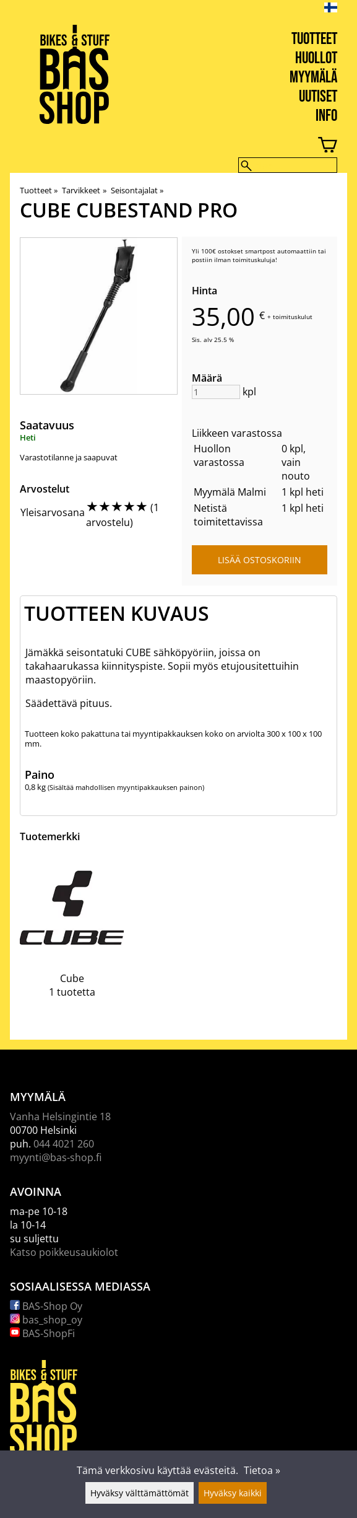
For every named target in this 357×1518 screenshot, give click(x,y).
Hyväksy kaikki (233, 1493)
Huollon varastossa (219, 455)
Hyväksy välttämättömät (139, 1493)
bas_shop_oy (46, 1320)
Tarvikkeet (84, 190)
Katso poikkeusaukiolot (64, 1252)
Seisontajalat (137, 190)
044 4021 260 (63, 1144)
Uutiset (318, 97)
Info (326, 116)
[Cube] (72, 936)
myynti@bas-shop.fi (55, 1157)
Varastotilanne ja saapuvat (69, 457)
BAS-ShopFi (42, 1333)
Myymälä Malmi (230, 492)
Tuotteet (314, 39)
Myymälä (313, 77)
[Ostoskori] (168, 146)
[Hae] (287, 165)
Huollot (316, 58)
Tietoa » (262, 1470)
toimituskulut (292, 316)
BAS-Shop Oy (46, 1306)
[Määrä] (216, 392)
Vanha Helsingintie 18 (60, 1116)
